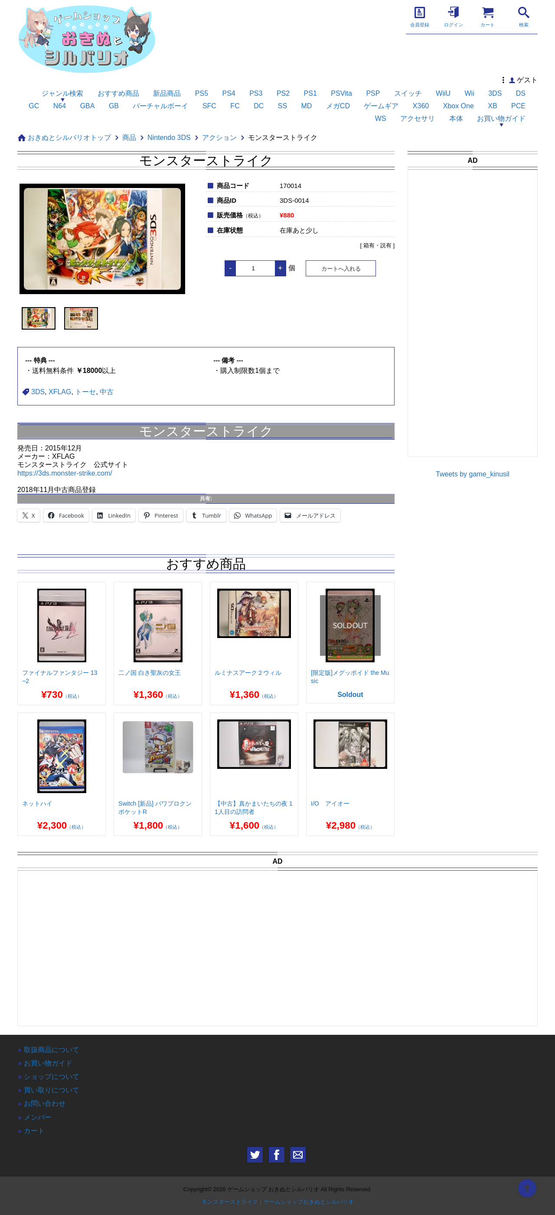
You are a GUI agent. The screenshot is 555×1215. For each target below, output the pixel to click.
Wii (469, 93)
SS (282, 106)
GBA (87, 106)
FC (234, 106)
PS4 (228, 93)
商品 (129, 137)
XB (492, 106)
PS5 (201, 93)
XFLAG (60, 391)
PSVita (341, 93)
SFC (209, 106)
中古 (107, 391)
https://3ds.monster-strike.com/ (64, 473)
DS (521, 93)
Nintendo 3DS (169, 137)
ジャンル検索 (62, 93)
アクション (219, 137)
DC (259, 106)
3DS (495, 93)
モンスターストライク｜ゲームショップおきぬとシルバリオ (278, 1202)
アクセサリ (417, 118)
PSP (373, 93)
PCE (518, 106)
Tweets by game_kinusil (472, 474)
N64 (59, 106)
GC (34, 106)
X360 (421, 106)
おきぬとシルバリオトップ (69, 137)
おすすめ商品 (118, 93)
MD (306, 106)
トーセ (85, 391)
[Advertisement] (477, 320)
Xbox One (458, 106)
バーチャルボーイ (160, 106)
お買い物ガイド (501, 118)
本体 (456, 118)
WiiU (443, 93)
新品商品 (167, 93)
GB (114, 106)
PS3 (255, 93)
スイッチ (408, 93)
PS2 (283, 93)
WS (380, 118)
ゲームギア (381, 106)
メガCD (338, 106)
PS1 (310, 93)
